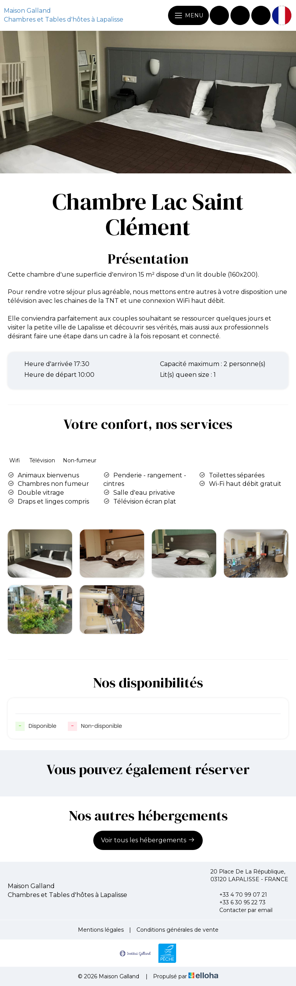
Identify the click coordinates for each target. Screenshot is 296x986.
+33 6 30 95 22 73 (238, 902)
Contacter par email (241, 910)
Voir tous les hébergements (148, 840)
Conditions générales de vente (177, 929)
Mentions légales (101, 929)
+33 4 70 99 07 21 (238, 894)
